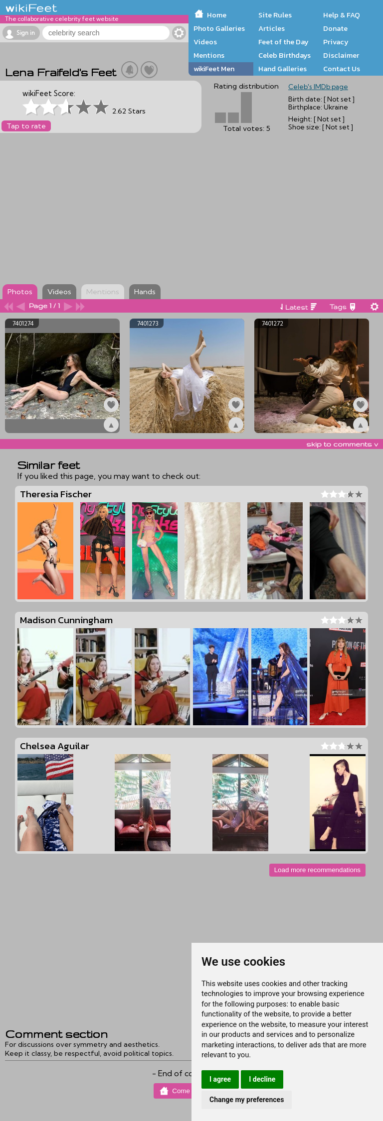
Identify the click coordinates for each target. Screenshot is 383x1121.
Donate (335, 28)
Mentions (208, 55)
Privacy (336, 41)
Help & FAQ (341, 14)
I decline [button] (262, 1079)
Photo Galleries (219, 28)
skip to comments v (342, 444)
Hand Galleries (282, 68)
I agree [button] (220, 1079)
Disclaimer (341, 55)
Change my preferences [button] (246, 1100)
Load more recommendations (317, 870)
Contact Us (341, 68)
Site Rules (275, 14)
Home (216, 14)
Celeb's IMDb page (318, 87)
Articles (271, 28)
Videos (205, 41)
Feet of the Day (283, 41)
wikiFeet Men (213, 68)
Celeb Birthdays (284, 55)
